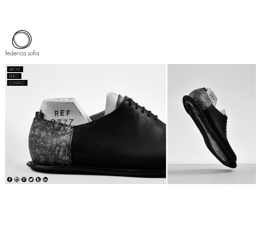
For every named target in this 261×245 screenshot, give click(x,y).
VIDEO (13, 76)
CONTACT (16, 83)
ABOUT (14, 69)
